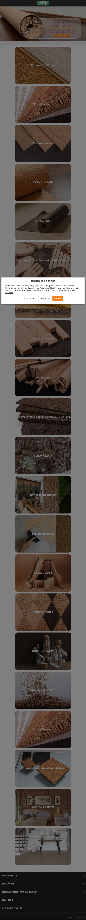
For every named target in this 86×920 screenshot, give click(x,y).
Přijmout (57, 298)
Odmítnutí (45, 298)
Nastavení (30, 298)
